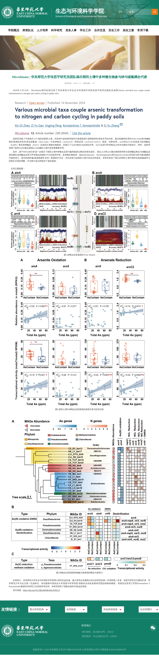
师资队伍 (28, 30)
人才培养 (42, 30)
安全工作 (114, 30)
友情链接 (71, 609)
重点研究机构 (37, 609)
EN (120, 11)
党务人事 (71, 30)
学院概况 (13, 30)
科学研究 (56, 30)
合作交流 (99, 30)
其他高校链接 (110, 609)
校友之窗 (128, 30)
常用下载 (142, 30)
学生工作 (85, 30)
